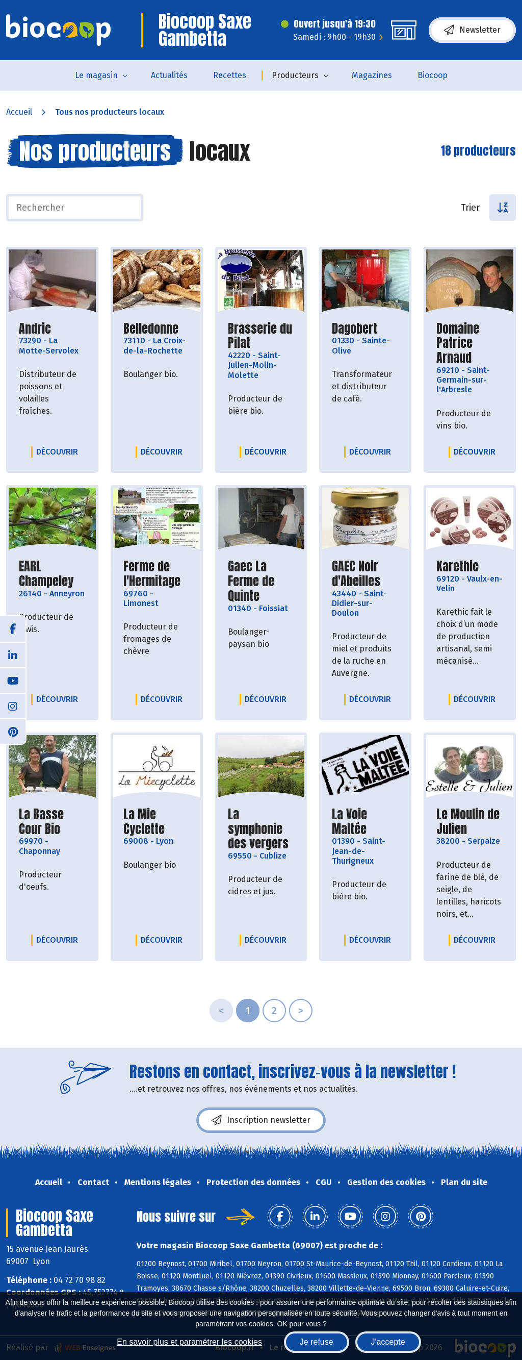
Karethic (457, 566)
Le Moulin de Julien (469, 822)
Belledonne (150, 328)
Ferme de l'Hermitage (156, 574)
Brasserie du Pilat (261, 336)
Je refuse (316, 1342)
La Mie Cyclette (156, 822)
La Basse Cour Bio (52, 822)
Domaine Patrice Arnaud (469, 343)
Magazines (372, 75)
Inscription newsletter (261, 1120)
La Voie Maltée (365, 822)
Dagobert (354, 328)
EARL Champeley (52, 574)
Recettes (229, 75)
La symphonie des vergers (261, 829)
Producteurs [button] (295, 75)
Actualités (169, 75)
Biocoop (432, 75)
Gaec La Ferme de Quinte (261, 581)
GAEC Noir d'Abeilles (365, 574)
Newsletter (472, 30)
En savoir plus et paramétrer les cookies (189, 1342)
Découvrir (59, 451)
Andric (35, 328)
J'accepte (388, 1342)
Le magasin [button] (96, 75)
